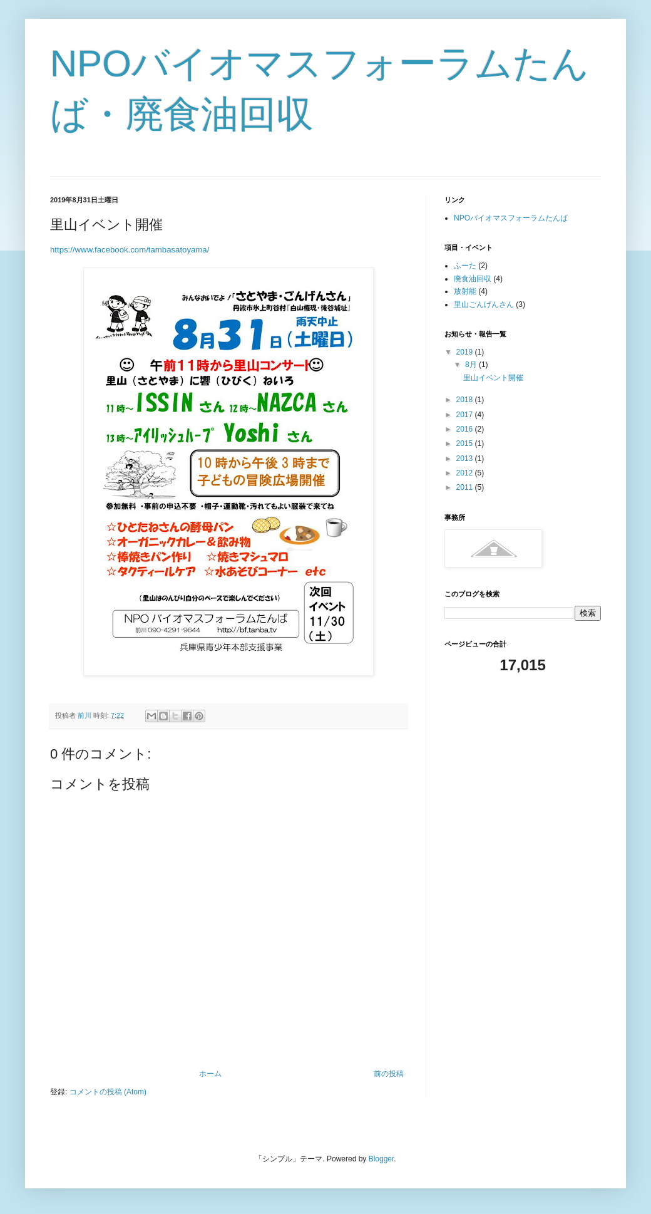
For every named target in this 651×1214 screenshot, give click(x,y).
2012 (465, 473)
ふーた (465, 265)
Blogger (381, 1158)
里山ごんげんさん (484, 304)
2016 (465, 429)
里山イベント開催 (493, 377)
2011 (465, 487)
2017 (465, 414)
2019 (465, 352)
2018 (465, 399)
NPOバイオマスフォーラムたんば (511, 218)
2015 (465, 443)
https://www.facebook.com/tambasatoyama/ (129, 249)
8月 (472, 364)
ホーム (210, 1073)
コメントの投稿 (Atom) (107, 1091)
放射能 (465, 291)
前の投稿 (389, 1073)
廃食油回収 (472, 278)
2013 (465, 458)
